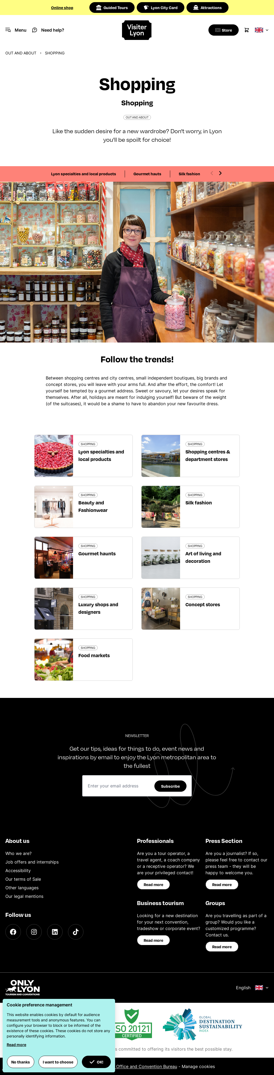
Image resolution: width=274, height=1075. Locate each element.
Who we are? (18, 853)
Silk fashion (189, 173)
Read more (153, 884)
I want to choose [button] (58, 1062)
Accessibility (18, 870)
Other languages (22, 887)
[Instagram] (34, 932)
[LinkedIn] (55, 932)
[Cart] (246, 30)
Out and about (20, 53)
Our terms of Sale (23, 879)
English (252, 987)
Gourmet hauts (147, 173)
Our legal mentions (24, 896)
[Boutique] (223, 30)
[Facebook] (13, 932)
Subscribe (170, 786)
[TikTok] (75, 932)
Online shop (62, 7)
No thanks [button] (20, 1062)
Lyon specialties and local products (83, 173)
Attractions (207, 7)
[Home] (137, 30)
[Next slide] (220, 173)
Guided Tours (112, 7)
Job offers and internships (32, 862)
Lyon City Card (160, 7)
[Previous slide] (212, 173)
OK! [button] (96, 1062)
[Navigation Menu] (15, 30)
